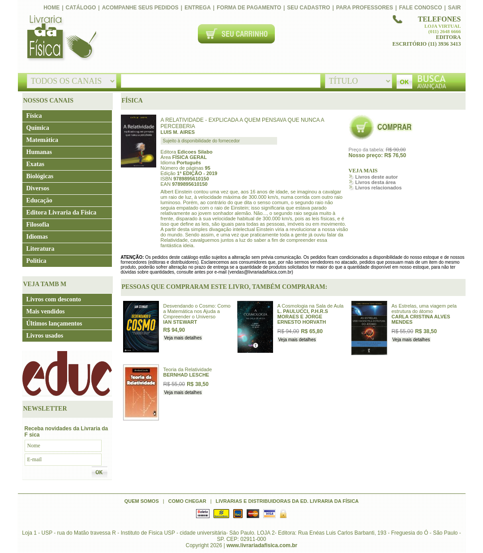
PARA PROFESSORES (364, 7)
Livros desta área (375, 182)
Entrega (197, 7)
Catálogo (81, 7)
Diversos (37, 188)
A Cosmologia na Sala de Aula (311, 306)
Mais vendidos (45, 311)
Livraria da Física (60, 38)
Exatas (35, 164)
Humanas (39, 152)
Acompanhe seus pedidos (140, 7)
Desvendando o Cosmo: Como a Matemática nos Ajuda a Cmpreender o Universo (197, 311)
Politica (36, 260)
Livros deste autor (376, 177)
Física (34, 115)
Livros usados (45, 335)
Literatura (40, 248)
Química (37, 127)
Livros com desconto (53, 299)
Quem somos (141, 501)
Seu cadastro (308, 7)
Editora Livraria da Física (61, 212)
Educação (39, 200)
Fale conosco (420, 7)
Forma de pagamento (249, 7)
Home (51, 7)
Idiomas (37, 236)
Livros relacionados (378, 187)
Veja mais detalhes (183, 337)
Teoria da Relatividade (187, 369)
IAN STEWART (180, 322)
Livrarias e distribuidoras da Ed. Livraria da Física (287, 501)
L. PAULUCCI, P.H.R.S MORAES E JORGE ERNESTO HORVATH (303, 317)
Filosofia (37, 224)
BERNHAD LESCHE (186, 374)
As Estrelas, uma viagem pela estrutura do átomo (424, 308)
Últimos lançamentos (54, 323)
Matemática (42, 140)
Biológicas (40, 176)
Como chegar (187, 501)
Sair (454, 7)
